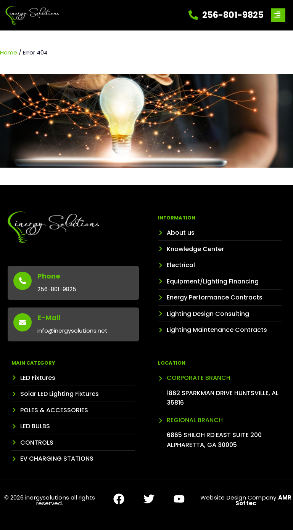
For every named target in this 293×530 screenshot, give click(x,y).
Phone (48, 276)
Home (8, 52)
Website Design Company (245, 500)
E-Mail (48, 317)
